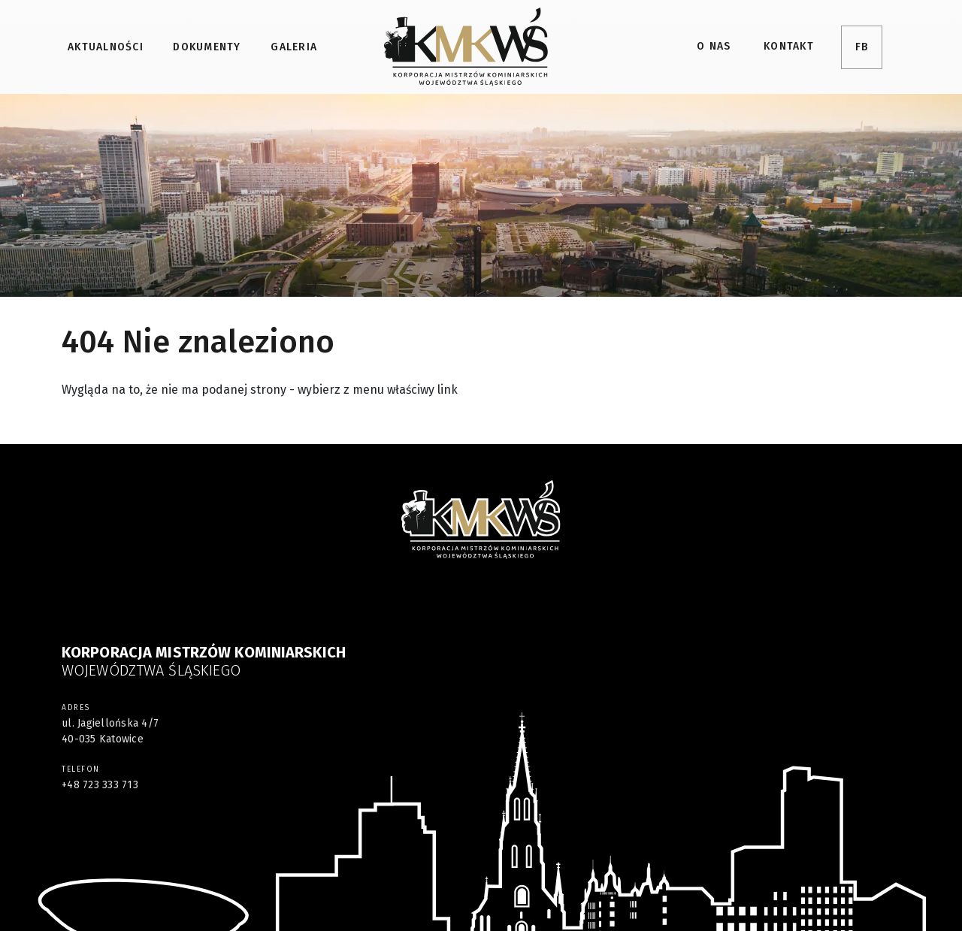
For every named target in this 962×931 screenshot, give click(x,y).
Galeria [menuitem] (294, 47)
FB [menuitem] (862, 47)
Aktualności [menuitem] (106, 47)
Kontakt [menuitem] (789, 46)
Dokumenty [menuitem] (206, 47)
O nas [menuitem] (714, 46)
